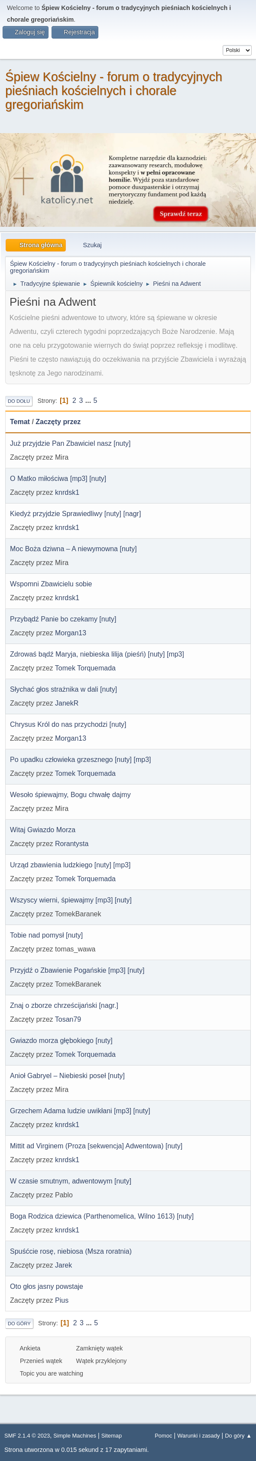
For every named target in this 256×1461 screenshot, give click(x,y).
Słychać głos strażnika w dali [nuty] (63, 689)
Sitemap (111, 1435)
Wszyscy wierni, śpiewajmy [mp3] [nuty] (71, 900)
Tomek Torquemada (85, 668)
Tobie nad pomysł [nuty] (46, 935)
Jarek (63, 1265)
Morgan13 (70, 633)
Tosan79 (68, 1019)
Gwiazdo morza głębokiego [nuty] (61, 1040)
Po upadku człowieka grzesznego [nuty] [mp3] (80, 759)
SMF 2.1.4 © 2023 (27, 1435)
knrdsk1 (67, 492)
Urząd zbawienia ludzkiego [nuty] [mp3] (70, 865)
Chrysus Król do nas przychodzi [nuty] (68, 724)
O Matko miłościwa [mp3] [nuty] (58, 478)
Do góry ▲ (238, 1435)
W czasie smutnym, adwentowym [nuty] (70, 1181)
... (89, 400)
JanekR (66, 703)
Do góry (19, 1323)
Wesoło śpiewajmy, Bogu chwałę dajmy (70, 794)
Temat (20, 421)
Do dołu (19, 401)
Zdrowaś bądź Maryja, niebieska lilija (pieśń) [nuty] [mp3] (97, 654)
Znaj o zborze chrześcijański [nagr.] (64, 1005)
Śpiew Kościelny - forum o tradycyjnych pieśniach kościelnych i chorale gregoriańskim (113, 90)
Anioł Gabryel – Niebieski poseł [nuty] (67, 1075)
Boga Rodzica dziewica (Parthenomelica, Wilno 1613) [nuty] (102, 1216)
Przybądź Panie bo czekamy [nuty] (63, 619)
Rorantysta (71, 843)
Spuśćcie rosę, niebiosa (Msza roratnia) (71, 1251)
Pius (61, 1300)
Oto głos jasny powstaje (46, 1286)
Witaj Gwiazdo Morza (42, 829)
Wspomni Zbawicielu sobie (51, 584)
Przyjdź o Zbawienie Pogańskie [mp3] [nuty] (77, 970)
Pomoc (163, 1435)
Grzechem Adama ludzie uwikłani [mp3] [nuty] (80, 1111)
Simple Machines (74, 1435)
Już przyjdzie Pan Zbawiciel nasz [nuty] (70, 443)
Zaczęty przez (58, 421)
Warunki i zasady (198, 1435)
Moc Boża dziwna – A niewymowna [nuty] (73, 548)
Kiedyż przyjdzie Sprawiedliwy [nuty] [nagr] (75, 513)
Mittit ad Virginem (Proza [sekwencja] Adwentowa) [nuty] (96, 1146)
